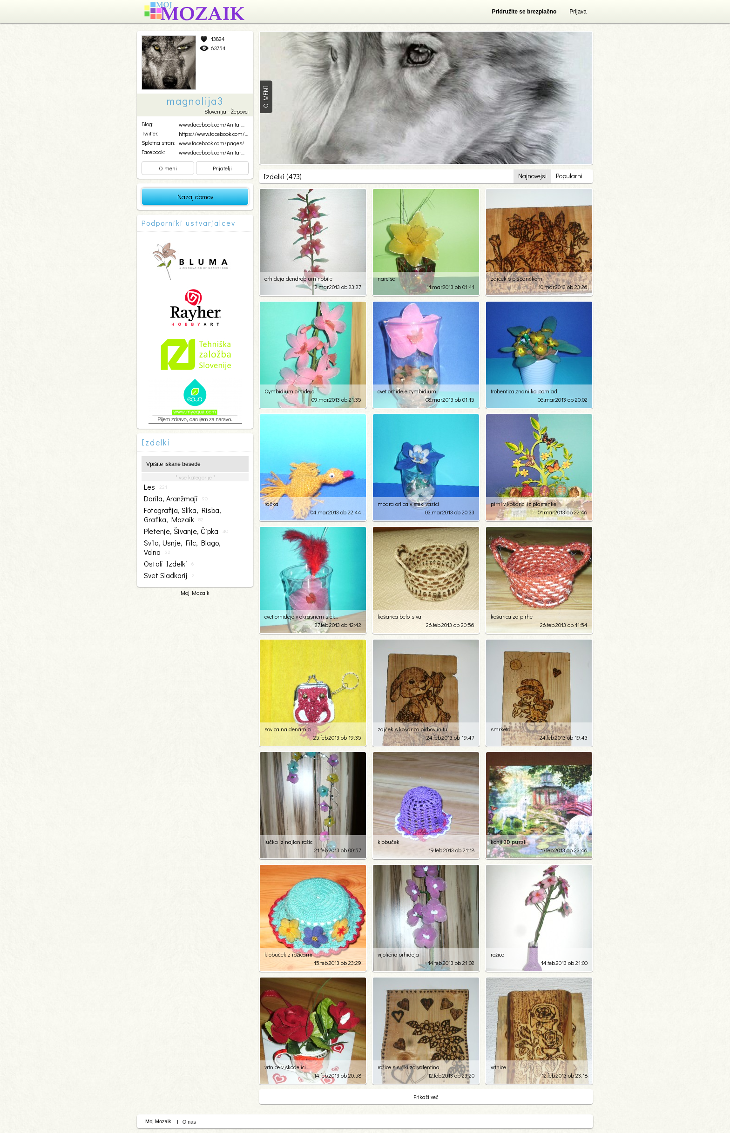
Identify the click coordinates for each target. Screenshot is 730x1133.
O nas (189, 1122)
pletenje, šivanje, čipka (186, 531)
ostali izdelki (169, 563)
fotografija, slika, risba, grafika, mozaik (182, 515)
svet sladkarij (169, 575)
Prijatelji (222, 168)
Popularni (569, 175)
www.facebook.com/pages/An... (216, 143)
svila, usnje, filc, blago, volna (182, 547)
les (155, 487)
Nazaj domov (195, 196)
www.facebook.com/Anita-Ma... (215, 124)
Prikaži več (426, 1096)
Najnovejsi (532, 175)
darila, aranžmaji (176, 498)
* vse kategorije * (195, 477)
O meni (168, 168)
